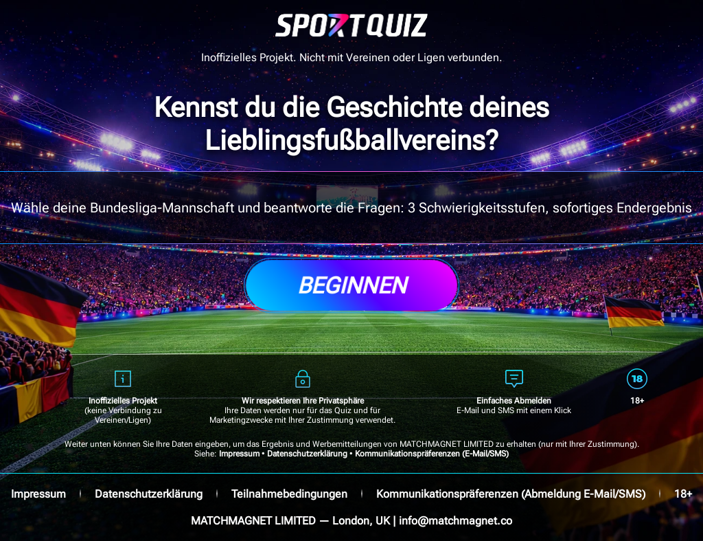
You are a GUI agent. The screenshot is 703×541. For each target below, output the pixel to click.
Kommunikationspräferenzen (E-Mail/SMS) (432, 454)
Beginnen (351, 285)
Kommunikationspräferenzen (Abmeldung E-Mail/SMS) (510, 493)
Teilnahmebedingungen (289, 493)
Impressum (239, 454)
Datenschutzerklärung (307, 454)
